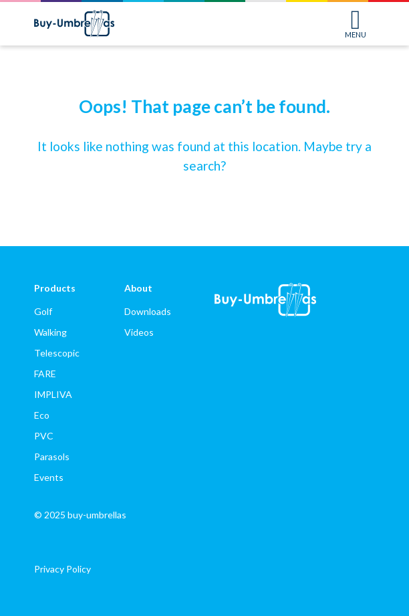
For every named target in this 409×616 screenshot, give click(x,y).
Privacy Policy (62, 569)
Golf (43, 311)
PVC (43, 435)
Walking (50, 332)
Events (48, 477)
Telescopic (57, 352)
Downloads (147, 311)
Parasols (52, 456)
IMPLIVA (53, 394)
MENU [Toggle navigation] (355, 24)
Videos (139, 332)
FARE (45, 373)
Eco (41, 415)
